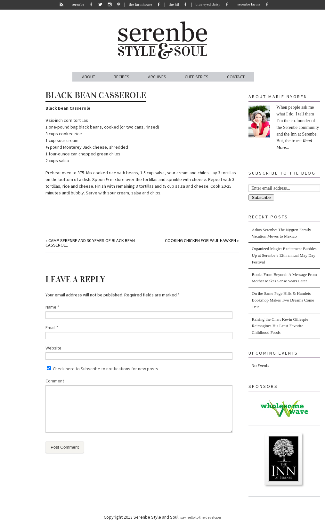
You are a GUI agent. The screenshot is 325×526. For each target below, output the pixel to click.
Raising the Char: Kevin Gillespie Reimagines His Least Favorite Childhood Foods (280, 326)
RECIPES (121, 77)
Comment (54, 381)
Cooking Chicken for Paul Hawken (200, 240)
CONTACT (236, 77)
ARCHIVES (157, 77)
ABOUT (88, 77)
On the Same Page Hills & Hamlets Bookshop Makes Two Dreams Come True (283, 300)
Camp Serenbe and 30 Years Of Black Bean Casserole (90, 243)
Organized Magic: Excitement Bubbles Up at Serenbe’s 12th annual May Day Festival (284, 255)
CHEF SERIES (196, 77)
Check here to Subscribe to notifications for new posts (102, 369)
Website (53, 348)
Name (52, 307)
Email (51, 327)
